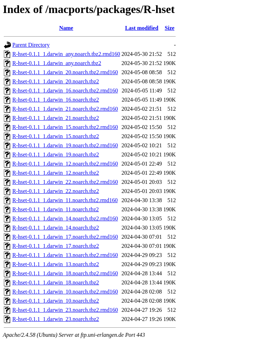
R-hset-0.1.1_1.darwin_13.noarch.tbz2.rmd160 (65, 255)
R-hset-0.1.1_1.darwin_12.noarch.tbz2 (55, 173)
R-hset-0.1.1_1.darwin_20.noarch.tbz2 (55, 81)
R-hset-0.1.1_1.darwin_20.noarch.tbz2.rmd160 (65, 72)
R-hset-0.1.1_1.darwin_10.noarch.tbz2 (55, 301)
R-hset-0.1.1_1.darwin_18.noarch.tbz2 (55, 282)
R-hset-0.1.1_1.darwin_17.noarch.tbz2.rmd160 (65, 237)
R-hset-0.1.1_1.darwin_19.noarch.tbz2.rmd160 (65, 145)
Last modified (142, 28)
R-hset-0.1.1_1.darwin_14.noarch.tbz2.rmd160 (65, 218)
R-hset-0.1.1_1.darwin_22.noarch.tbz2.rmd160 (65, 182)
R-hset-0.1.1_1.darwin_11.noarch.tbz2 (55, 209)
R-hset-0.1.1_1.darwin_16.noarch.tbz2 (55, 100)
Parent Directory (31, 45)
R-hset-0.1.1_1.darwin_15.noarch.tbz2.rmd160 (65, 127)
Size (170, 28)
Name (66, 28)
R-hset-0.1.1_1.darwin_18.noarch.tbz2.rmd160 (65, 273)
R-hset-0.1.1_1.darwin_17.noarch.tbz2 (55, 246)
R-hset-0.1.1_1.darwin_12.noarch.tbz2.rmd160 (65, 164)
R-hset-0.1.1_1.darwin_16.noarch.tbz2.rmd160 (65, 91)
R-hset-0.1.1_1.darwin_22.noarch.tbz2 (55, 191)
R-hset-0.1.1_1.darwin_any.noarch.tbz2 (56, 63)
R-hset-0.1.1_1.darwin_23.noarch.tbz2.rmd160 (65, 310)
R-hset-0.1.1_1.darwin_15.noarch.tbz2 (55, 136)
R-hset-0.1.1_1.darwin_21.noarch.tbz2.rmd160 (65, 109)
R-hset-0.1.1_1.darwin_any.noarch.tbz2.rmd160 (66, 54)
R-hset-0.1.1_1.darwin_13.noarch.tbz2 (55, 264)
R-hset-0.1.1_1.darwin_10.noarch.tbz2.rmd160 (65, 292)
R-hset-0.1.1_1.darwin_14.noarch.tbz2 (55, 228)
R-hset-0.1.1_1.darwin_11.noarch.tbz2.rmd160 (65, 200)
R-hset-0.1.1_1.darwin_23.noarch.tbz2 (55, 319)
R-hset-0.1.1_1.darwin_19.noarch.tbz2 (55, 154)
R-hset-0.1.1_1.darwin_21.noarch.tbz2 (55, 118)
